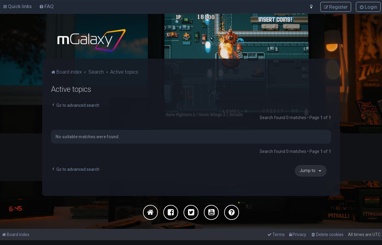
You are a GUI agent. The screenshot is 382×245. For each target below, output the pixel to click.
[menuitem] (46, 6)
